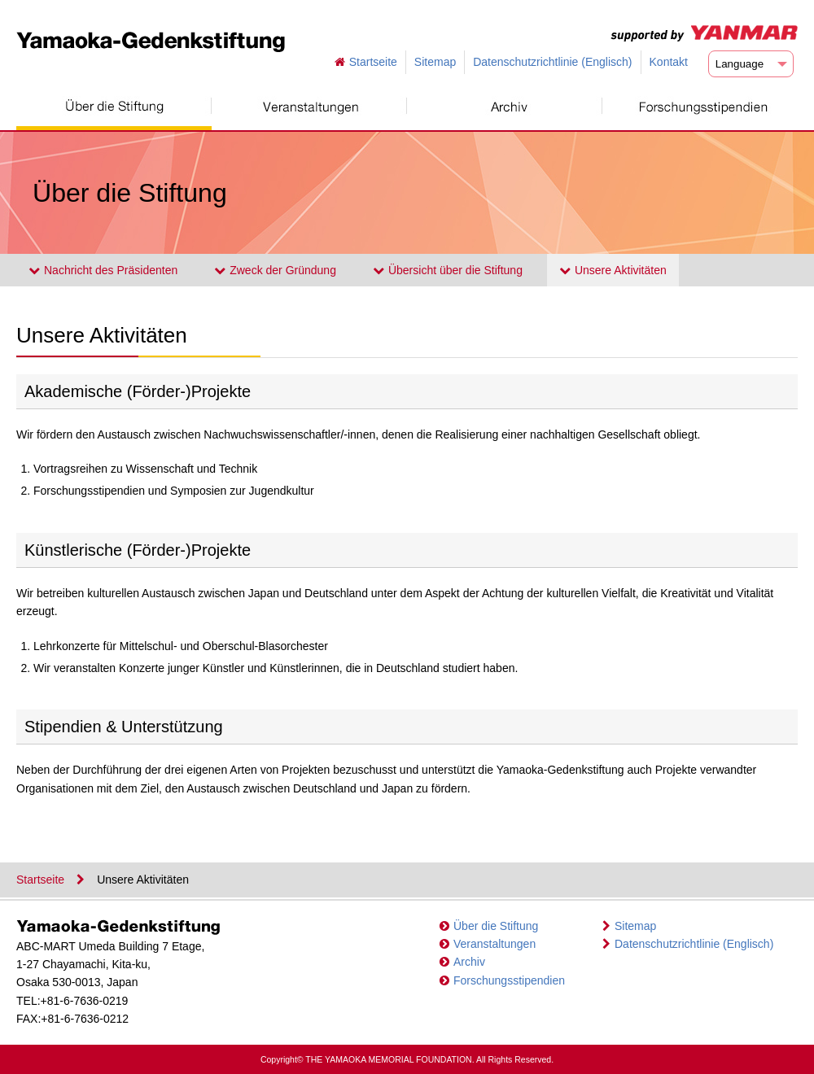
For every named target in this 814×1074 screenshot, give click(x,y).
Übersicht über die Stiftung (448, 270)
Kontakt (669, 61)
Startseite (373, 61)
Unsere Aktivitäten (613, 270)
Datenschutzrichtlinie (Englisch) (552, 61)
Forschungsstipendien (509, 980)
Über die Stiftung (495, 925)
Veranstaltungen (494, 943)
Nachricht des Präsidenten (102, 270)
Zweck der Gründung (275, 270)
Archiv (469, 961)
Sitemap (435, 61)
